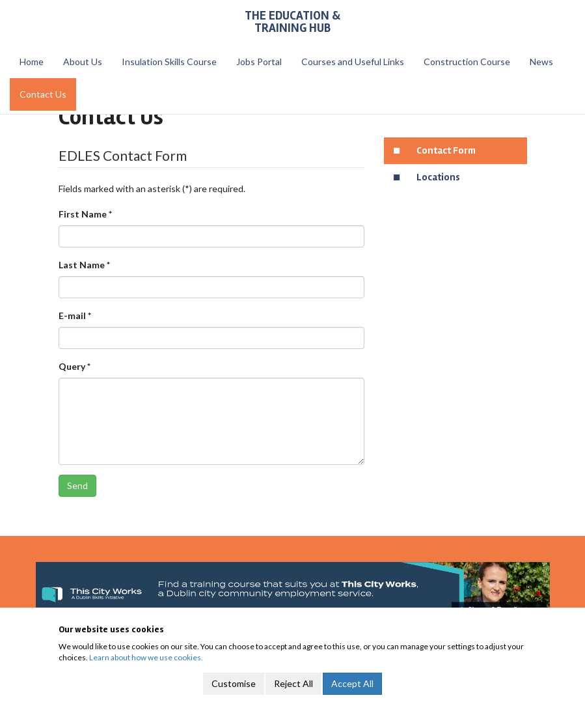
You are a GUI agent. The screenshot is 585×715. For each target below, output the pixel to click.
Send (77, 485)
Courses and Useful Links (352, 61)
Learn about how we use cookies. (146, 657)
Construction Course (467, 61)
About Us (82, 61)
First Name (85, 213)
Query (74, 366)
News (541, 61)
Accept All (352, 683)
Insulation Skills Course (169, 61)
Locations (438, 177)
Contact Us (43, 94)
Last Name (84, 264)
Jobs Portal (259, 61)
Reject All (293, 683)
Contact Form (446, 150)
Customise (233, 683)
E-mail (75, 315)
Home (32, 61)
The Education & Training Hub (292, 22)
